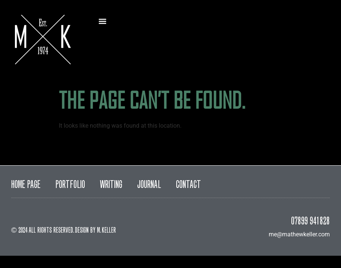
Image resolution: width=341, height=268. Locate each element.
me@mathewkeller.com (299, 234)
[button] (103, 21)
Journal (149, 185)
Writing (111, 185)
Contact (188, 185)
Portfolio (70, 185)
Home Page (26, 185)
